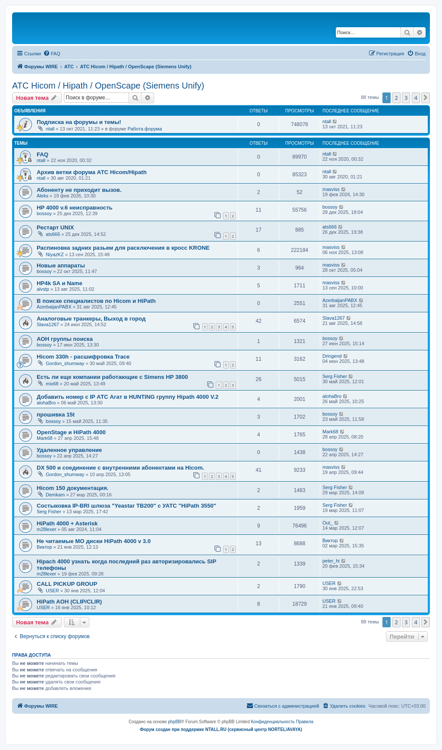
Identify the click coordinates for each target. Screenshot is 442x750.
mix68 (52, 383)
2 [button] (396, 98)
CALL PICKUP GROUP (67, 584)
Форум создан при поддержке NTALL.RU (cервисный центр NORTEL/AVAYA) (221, 729)
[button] (425, 97)
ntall (50, 128)
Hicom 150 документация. (72, 488)
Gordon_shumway (65, 363)
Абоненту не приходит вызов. (79, 190)
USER (52, 590)
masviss (331, 189)
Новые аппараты (61, 265)
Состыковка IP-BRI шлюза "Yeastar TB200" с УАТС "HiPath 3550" (126, 505)
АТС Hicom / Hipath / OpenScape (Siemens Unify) (108, 85)
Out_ (327, 522)
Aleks (42, 195)
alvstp (43, 289)
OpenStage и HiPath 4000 (71, 432)
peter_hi (331, 560)
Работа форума (144, 128)
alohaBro (46, 402)
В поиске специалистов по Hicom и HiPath (96, 301)
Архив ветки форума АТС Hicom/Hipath (92, 172)
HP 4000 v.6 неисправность (75, 207)
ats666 (53, 234)
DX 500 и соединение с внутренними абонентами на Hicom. (120, 467)
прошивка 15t (56, 414)
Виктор (44, 547)
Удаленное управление (69, 450)
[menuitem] (51, 53)
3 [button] (405, 98)
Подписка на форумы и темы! (79, 122)
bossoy (44, 213)
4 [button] (415, 98)
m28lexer (46, 529)
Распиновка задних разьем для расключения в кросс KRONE (123, 248)
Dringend (332, 356)
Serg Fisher (334, 376)
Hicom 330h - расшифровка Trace (83, 356)
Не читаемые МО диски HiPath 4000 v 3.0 (94, 541)
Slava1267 (48, 324)
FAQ (42, 154)
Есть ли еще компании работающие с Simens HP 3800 (112, 377)
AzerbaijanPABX (54, 306)
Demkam (55, 494)
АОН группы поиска (65, 339)
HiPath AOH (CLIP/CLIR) (69, 601)
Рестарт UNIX (55, 227)
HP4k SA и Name (59, 283)
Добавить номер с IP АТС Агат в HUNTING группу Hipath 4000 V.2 (127, 397)
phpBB (174, 721)
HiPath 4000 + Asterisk (67, 523)
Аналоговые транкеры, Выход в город (91, 318)
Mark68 (45, 438)
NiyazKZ (55, 254)
